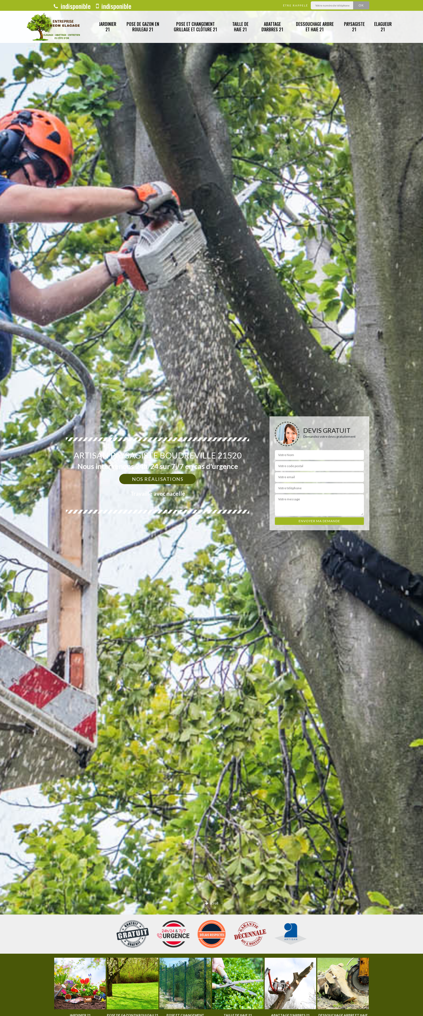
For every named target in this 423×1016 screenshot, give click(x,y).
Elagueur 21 (383, 27)
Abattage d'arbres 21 (272, 27)
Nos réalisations (157, 479)
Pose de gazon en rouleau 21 (143, 27)
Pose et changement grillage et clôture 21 (195, 27)
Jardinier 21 (107, 27)
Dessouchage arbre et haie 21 (315, 27)
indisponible (72, 6)
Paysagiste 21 (354, 27)
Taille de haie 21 (240, 27)
